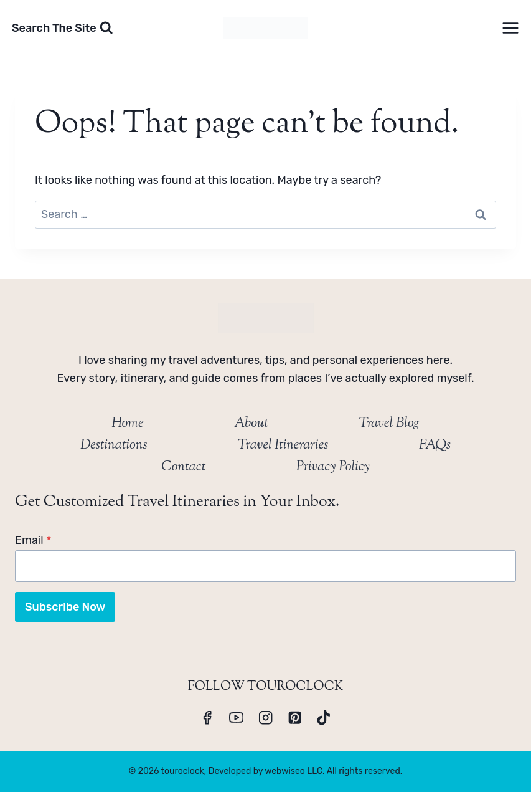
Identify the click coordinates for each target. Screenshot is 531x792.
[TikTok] (324, 717)
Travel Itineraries (283, 446)
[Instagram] (265, 717)
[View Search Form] (62, 28)
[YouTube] (236, 717)
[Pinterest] (294, 717)
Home (127, 424)
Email (33, 540)
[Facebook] (207, 717)
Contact (183, 467)
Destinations (114, 446)
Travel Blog (389, 424)
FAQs (435, 446)
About (251, 424)
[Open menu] (510, 28)
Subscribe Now (65, 607)
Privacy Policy (333, 467)
